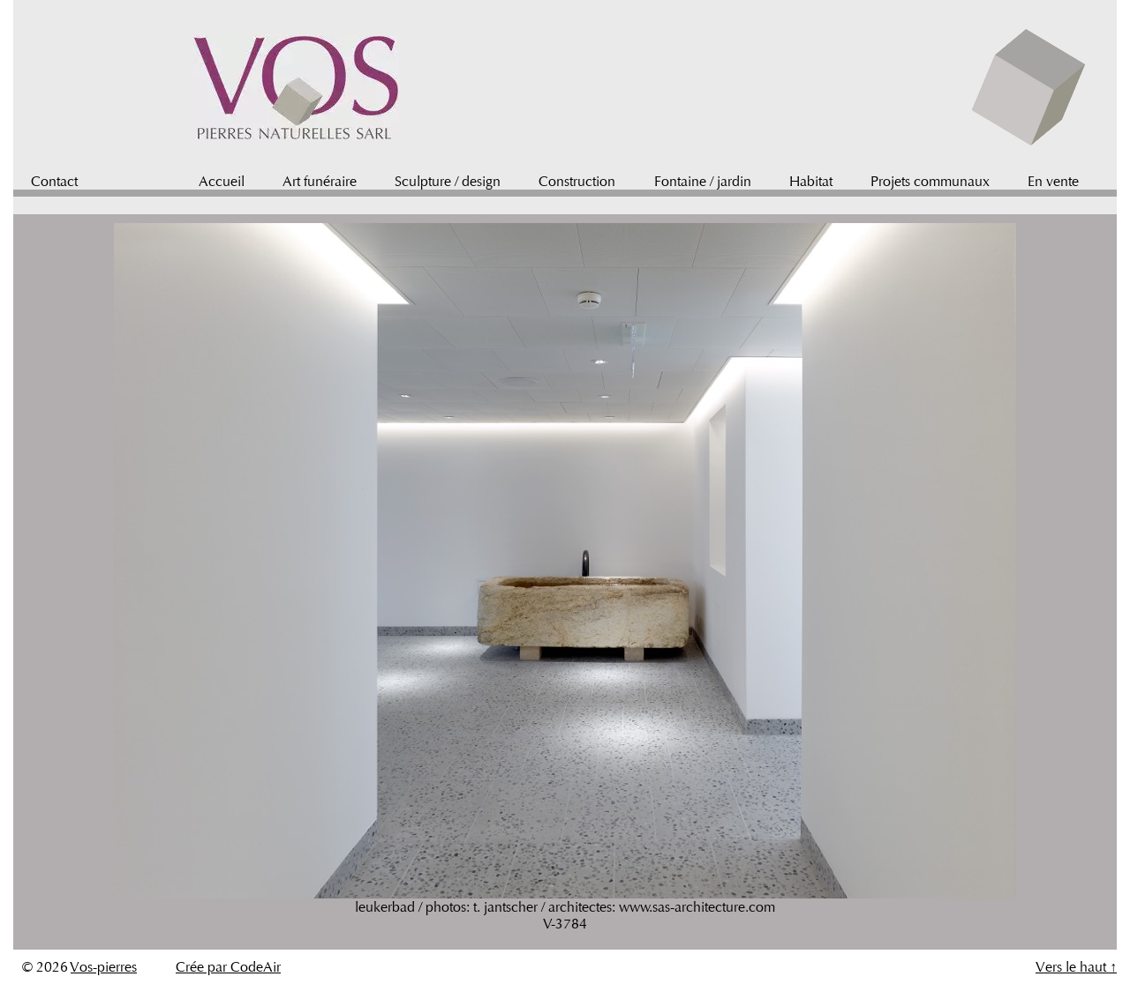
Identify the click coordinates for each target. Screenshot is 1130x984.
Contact (54, 181)
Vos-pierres (104, 966)
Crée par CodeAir (228, 966)
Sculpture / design (448, 181)
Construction (577, 181)
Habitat (810, 181)
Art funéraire (319, 181)
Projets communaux (930, 181)
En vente (1053, 181)
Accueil (222, 181)
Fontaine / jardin (702, 181)
